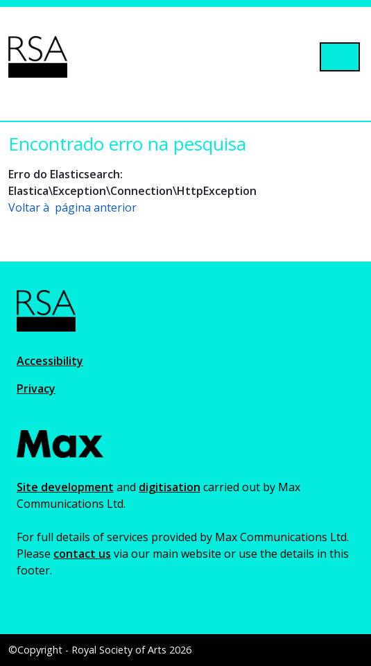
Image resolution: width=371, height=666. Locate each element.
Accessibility (50, 360)
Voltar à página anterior (72, 207)
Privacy (36, 388)
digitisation (169, 487)
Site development (65, 487)
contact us (82, 553)
